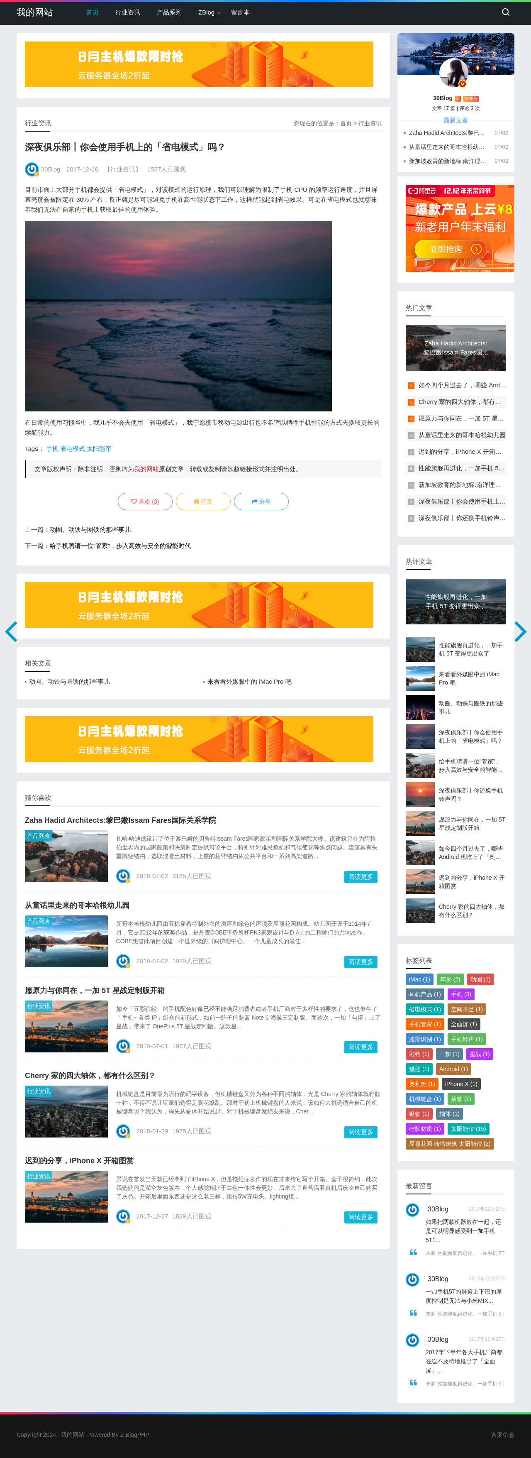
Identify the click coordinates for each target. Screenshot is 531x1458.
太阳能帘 (99, 448)
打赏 (203, 501)
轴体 (449, 1114)
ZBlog (206, 12)
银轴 (419, 1114)
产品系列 (169, 12)
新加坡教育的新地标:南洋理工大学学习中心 (447, 161)
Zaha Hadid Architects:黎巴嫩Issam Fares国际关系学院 (120, 820)
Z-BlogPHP (134, 1434)
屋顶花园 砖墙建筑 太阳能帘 (450, 1143)
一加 (449, 1054)
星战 (480, 1054)
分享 (261, 501)
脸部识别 (425, 1039)
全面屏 (464, 1024)
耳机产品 (425, 994)
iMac (419, 979)
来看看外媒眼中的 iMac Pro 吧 (249, 681)
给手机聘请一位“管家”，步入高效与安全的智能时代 (120, 545)
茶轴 (461, 1099)
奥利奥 (422, 1084)
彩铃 (419, 1054)
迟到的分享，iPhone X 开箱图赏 (79, 1161)
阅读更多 (360, 876)
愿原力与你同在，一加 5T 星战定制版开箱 (95, 990)
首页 (92, 12)
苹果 (450, 979)
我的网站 (35, 12)
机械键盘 (425, 1099)
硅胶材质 (425, 1128)
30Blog (51, 169)
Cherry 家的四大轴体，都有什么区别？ (90, 1075)
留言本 (240, 12)
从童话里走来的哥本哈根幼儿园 (77, 905)
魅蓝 (419, 1069)
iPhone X (461, 1084)
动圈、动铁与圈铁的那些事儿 (90, 529)
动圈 (480, 979)
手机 (52, 448)
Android (453, 1069)
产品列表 (38, 835)
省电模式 (72, 448)
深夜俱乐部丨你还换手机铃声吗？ (465, 517)
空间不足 (467, 1009)
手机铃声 (467, 1039)
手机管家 (425, 1024)
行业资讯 (127, 12)
